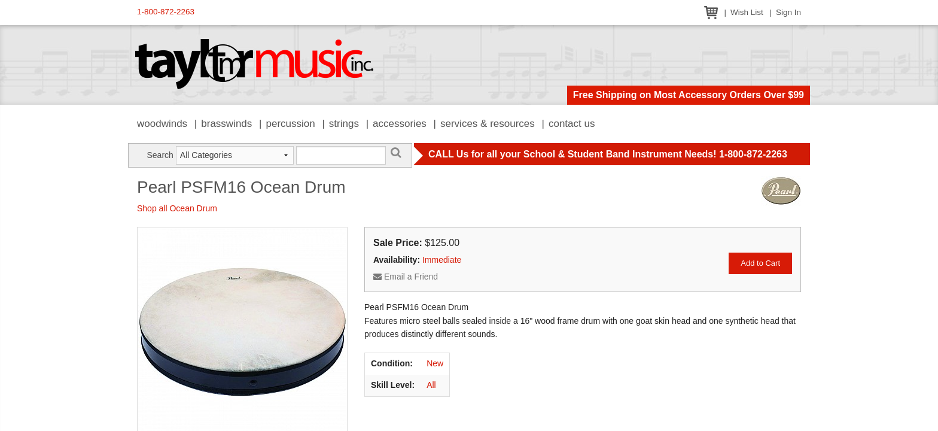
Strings (344, 123)
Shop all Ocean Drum (177, 208)
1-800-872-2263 (165, 11)
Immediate (441, 260)
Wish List (746, 12)
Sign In (788, 12)
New (435, 363)
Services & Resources (487, 123)
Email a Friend (405, 276)
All (431, 385)
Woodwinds (162, 123)
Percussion (290, 123)
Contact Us (572, 123)
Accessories (400, 123)
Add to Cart (760, 263)
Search (160, 155)
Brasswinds (226, 123)
